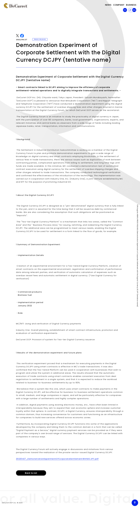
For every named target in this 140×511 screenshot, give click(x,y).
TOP (137, 205)
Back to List (31, 473)
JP (130, 10)
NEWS (137, 216)
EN (134, 10)
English (137, 210)
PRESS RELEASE (137, 224)
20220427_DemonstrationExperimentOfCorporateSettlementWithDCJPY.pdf (57, 458)
